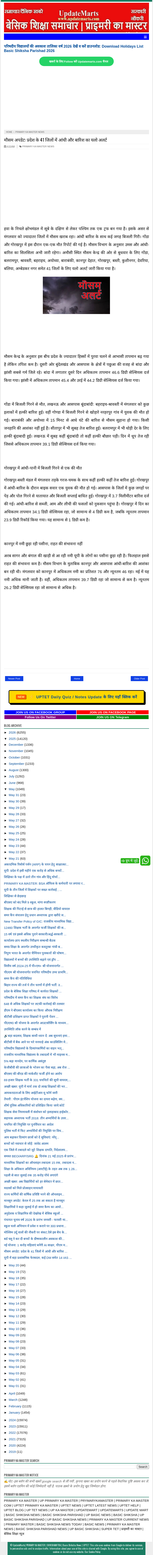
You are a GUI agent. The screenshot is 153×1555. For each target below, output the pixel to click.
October (15, 757)
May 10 (14, 1329)
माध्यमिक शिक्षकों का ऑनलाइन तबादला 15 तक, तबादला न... (40, 1162)
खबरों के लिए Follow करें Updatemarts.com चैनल (78, 61)
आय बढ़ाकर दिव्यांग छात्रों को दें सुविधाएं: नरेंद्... (31, 1137)
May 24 (14, 839)
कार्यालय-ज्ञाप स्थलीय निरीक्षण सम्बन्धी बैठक (30, 940)
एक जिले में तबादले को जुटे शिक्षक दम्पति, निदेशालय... (36, 1150)
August (14, 770)
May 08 (14, 1341)
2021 (13, 1439)
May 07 (14, 1348)
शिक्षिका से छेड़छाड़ (15, 896)
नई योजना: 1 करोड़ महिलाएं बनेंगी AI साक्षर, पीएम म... (36, 1245)
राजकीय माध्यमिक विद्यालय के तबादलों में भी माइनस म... (37, 1054)
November (16, 751)
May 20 (14, 1265)
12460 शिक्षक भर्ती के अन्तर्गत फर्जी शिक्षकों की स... (35, 927)
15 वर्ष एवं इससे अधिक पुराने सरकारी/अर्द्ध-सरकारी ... (35, 934)
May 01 (14, 1386)
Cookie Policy (94, 1552)
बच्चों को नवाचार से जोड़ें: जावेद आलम (26, 1143)
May (12, 789)
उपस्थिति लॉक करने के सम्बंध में (22, 1029)
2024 (13, 1420)
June (13, 783)
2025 (13, 738)
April (12, 1393)
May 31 (14, 795)
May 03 (14, 1373)
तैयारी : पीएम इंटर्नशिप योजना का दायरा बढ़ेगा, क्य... (34, 1099)
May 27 (14, 820)
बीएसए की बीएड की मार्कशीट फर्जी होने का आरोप (33, 1073)
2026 (13, 732)
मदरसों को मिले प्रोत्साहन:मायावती (23, 1188)
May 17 (14, 1284)
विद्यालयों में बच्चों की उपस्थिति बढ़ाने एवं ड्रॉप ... (31, 959)
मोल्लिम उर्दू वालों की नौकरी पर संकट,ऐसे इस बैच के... (35, 1232)
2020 (13, 1445)
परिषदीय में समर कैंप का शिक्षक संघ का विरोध (31, 997)
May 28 (14, 814)
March (13, 1399)
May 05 (14, 1360)
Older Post (139, 678)
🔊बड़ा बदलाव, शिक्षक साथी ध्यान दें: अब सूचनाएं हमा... (37, 1036)
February (15, 1406)
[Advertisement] (76, 98)
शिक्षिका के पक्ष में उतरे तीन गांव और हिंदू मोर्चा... (32, 877)
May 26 (14, 826)
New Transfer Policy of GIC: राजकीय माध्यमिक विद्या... (39, 921)
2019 (13, 1451)
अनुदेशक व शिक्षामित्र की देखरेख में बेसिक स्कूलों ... (33, 1213)
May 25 (14, 833)
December (16, 744)
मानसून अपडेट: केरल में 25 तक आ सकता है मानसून (34, 1200)
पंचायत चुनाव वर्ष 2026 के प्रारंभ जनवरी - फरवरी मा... (36, 1219)
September (17, 763)
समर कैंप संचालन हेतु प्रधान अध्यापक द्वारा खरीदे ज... (35, 915)
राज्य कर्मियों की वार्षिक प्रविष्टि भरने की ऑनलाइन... (34, 1194)
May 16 (14, 1290)
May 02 (14, 1379)
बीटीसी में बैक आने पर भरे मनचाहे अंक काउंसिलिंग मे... (36, 1042)
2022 (13, 1432)
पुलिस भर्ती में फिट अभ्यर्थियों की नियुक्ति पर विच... (34, 1131)
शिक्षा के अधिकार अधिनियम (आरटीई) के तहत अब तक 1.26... (40, 1169)
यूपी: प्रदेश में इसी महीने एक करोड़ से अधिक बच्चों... (34, 870)
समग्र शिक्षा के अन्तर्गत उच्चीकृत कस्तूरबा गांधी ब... (33, 947)
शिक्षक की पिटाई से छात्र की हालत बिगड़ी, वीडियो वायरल (37, 909)
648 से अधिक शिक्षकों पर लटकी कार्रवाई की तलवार (34, 1004)
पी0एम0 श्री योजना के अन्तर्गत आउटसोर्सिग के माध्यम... (36, 1023)
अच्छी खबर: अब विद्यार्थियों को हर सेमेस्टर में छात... (33, 1181)
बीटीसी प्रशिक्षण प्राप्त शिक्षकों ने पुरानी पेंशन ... (31, 1016)
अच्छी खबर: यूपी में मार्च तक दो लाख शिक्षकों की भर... (36, 1086)
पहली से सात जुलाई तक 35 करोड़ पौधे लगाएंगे (31, 1175)
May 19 (14, 1271)
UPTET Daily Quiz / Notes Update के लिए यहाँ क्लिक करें (76, 697)
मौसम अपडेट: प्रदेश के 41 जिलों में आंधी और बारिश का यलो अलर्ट (55, 139)
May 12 (14, 1316)
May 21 (14, 858)
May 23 (14, 845)
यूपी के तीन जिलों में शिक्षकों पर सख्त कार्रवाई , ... (33, 890)
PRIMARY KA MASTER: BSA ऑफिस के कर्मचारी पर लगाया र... (44, 883)
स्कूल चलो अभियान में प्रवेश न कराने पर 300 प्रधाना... (35, 1226)
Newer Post (14, 678)
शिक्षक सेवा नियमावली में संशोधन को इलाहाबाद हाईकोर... (37, 1112)
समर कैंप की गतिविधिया (18, 978)
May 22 (14, 852)
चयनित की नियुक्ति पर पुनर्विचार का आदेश (29, 1124)
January (15, 1412)
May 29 (14, 807)
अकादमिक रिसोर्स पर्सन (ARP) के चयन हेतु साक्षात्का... (36, 864)
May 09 (14, 1335)
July (12, 776)
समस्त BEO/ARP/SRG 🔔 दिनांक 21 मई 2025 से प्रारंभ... (40, 1156)
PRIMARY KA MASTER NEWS (36, 146)
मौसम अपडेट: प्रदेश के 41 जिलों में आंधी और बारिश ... (35, 1251)
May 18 (14, 1278)
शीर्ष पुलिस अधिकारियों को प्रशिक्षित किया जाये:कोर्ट (34, 1105)
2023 (13, 1426)
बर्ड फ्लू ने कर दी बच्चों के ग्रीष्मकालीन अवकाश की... (34, 1239)
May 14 (14, 1303)
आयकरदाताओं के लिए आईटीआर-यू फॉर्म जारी (31, 1093)
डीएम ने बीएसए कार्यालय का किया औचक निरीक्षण (33, 1010)
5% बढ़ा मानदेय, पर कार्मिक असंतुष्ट (25, 1061)
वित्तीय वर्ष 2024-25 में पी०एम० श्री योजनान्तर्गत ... (34, 966)
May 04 (14, 1367)
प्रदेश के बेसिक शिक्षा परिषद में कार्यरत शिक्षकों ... (33, 991)
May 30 (14, 801)
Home (77, 678)
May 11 (14, 1322)
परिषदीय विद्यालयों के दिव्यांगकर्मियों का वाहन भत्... (34, 1048)
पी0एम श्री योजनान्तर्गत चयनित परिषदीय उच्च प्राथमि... (36, 972)
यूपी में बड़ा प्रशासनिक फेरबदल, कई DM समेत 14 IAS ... (38, 1257)
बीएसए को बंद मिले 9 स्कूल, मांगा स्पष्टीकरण (30, 902)
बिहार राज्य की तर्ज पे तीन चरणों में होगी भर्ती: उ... (33, 985)
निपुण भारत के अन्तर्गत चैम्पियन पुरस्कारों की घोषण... (35, 953)
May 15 (14, 1297)
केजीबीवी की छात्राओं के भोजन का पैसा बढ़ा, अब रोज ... (37, 1067)
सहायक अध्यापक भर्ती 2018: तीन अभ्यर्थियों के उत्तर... (36, 1118)
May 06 (14, 1354)
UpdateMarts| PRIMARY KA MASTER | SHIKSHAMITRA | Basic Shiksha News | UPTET (51, 1545)
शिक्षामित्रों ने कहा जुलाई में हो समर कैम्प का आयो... (34, 1207)
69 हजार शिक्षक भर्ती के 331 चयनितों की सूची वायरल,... (37, 1080)
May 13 (14, 1309)
